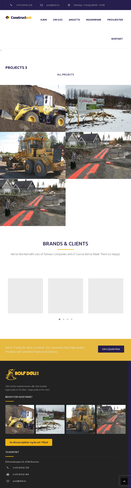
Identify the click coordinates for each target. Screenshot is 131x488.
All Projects (65, 74)
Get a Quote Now (111, 348)
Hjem (43, 19)
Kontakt (117, 38)
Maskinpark (93, 19)
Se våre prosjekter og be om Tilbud (29, 441)
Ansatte (74, 19)
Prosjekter (115, 19)
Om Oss (58, 19)
